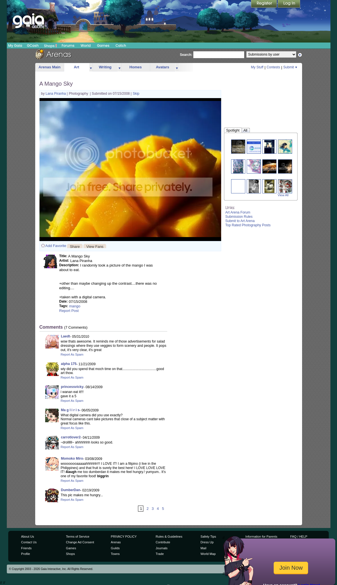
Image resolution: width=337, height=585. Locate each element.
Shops (50, 45)
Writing (105, 67)
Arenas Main (49, 67)
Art (76, 67)
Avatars (162, 67)
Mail (203, 548)
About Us (27, 536)
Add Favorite (55, 246)
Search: (186, 55)
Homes (135, 67)
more (91, 67)
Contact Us (29, 542)
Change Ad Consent (80, 542)
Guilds (115, 548)
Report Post (69, 311)
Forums (68, 45)
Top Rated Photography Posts (248, 225)
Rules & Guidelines (169, 536)
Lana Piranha (56, 94)
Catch (121, 45)
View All (283, 195)
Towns (115, 554)
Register (264, 4)
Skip (136, 94)
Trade (160, 554)
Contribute (163, 542)
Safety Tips (208, 536)
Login (289, 4)
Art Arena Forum (237, 212)
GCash (33, 45)
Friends (26, 548)
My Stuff (257, 67)
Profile (25, 554)
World (86, 45)
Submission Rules (239, 217)
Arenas (116, 542)
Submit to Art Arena (240, 221)
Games (103, 45)
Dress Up (206, 542)
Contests (273, 67)
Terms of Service (77, 536)
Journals (162, 548)
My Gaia (15, 45)
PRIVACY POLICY (124, 536)
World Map (207, 554)
